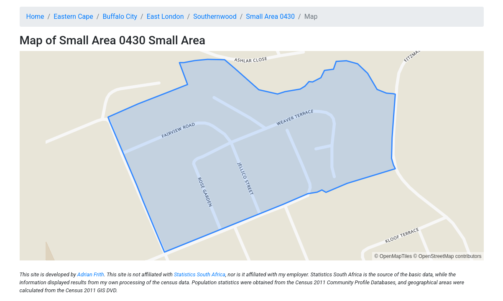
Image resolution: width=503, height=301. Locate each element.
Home (35, 16)
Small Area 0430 (270, 16)
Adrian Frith (90, 274)
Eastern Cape (73, 16)
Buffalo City (119, 16)
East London (165, 16)
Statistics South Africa (199, 274)
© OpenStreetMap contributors (448, 256)
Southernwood (215, 16)
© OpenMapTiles (393, 256)
